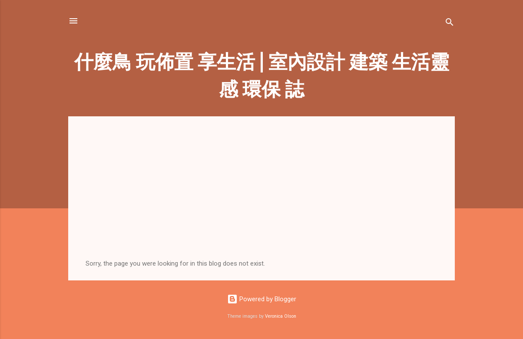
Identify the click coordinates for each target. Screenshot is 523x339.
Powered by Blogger (261, 299)
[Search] (449, 23)
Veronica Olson (280, 316)
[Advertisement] (261, 194)
